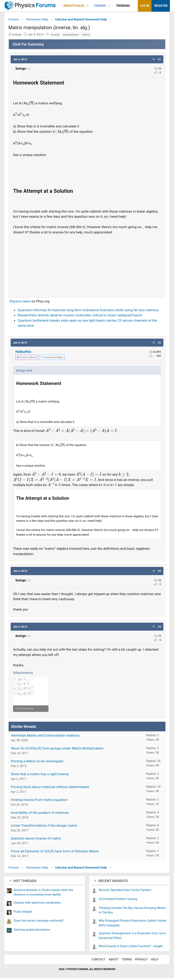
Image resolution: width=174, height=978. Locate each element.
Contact (98, 959)
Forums (100, 5)
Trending (123, 5)
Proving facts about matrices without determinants (50, 787)
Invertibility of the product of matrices (40, 813)
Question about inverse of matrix (36, 838)
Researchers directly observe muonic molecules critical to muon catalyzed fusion (80, 315)
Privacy (141, 959)
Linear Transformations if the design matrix (44, 825)
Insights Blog (74, 5)
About (114, 959)
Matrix (86, 34)
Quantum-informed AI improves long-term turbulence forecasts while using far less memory (88, 310)
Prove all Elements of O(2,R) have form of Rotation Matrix (55, 851)
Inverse (55, 34)
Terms (127, 959)
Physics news (19, 301)
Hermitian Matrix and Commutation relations (45, 735)
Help (154, 959)
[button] (88, 6)
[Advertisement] (87, 264)
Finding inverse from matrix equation (39, 800)
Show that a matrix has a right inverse (40, 774)
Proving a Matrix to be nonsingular (37, 761)
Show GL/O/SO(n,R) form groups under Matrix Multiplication (57, 748)
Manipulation (71, 34)
